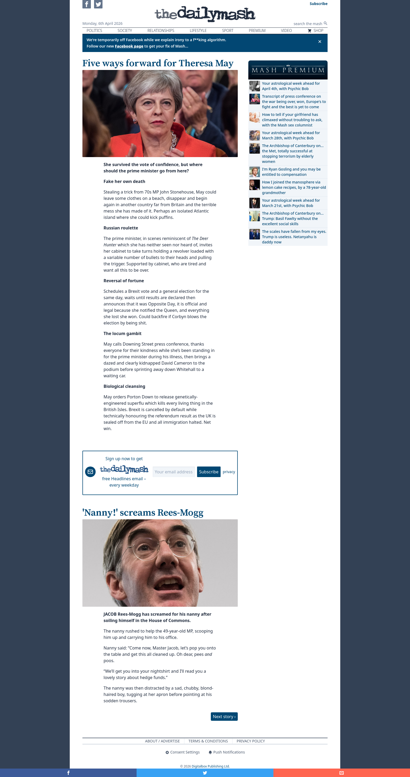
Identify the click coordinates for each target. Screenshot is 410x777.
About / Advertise (162, 740)
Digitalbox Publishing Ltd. (211, 766)
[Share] (341, 773)
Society (125, 30)
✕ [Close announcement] (320, 41)
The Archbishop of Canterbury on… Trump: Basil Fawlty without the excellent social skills (293, 218)
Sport (227, 30)
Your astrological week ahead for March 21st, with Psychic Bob (291, 203)
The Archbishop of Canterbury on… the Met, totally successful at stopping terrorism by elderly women (293, 153)
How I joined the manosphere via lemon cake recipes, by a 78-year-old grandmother (294, 187)
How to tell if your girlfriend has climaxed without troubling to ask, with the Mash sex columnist (292, 120)
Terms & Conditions (208, 740)
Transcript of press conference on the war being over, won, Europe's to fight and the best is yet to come (294, 101)
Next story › (224, 716)
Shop (315, 30)
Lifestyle (198, 30)
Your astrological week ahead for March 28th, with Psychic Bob (291, 135)
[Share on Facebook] (68, 773)
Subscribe (208, 472)
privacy (229, 471)
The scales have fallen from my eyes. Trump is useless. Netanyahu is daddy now (294, 236)
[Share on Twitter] (205, 773)
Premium (257, 30)
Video (286, 30)
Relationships (160, 30)
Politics (94, 30)
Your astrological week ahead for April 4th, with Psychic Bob (291, 86)
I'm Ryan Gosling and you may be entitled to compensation (291, 172)
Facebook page (129, 46)
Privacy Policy (251, 740)
